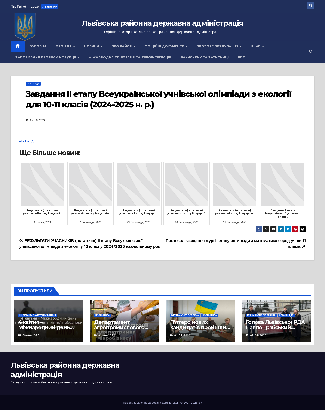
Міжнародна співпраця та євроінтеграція (130, 57)
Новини (92, 46)
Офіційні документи (165, 46)
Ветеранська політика (185, 315)
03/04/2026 (30, 335)
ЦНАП (256, 46)
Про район (122, 46)
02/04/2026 (106, 335)
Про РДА (64, 46)
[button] (311, 52)
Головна (38, 46)
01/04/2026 (182, 335)
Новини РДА (102, 315)
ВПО (242, 57)
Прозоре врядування (218, 46)
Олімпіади (33, 84)
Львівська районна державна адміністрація (162, 23)
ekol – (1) (26, 141)
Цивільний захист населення (37, 315)
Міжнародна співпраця (261, 315)
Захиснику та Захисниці (205, 57)
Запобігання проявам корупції (46, 57)
